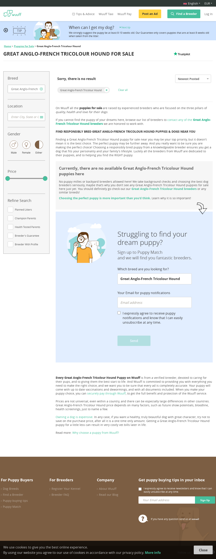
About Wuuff (107, 489)
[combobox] (26, 89)
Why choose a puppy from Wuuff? (95, 433)
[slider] (7, 178)
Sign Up (205, 500)
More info (153, 552)
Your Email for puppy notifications (143, 293)
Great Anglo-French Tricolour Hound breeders (164, 189)
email (195, 519)
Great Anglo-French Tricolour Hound (81, 90)
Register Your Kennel (66, 489)
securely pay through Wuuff (106, 393)
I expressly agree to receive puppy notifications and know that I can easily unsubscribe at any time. (153, 318)
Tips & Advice (83, 14)
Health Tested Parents (27, 227)
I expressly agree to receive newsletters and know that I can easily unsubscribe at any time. (178, 490)
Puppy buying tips (15, 501)
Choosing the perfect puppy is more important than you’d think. (105, 198)
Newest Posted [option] (188, 79)
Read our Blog (108, 495)
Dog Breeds (11, 489)
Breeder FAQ (60, 495)
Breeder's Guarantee (27, 235)
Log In (208, 14)
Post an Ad (150, 14)
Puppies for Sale (24, 46)
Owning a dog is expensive (74, 417)
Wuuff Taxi (106, 14)
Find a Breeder (186, 14)
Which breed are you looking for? (143, 269)
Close (203, 550)
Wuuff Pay (124, 14)
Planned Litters (23, 209)
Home (7, 46)
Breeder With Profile (26, 244)
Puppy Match (12, 507)
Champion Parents (25, 218)
